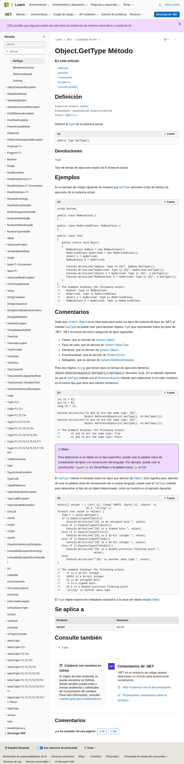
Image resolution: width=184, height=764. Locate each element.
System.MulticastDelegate (117, 360)
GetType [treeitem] (18, 61)
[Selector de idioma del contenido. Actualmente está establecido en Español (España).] (17, 748)
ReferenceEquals (109, 377)
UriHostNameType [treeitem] (17, 607)
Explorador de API (87, 39)
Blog (81, 756)
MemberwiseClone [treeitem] (23, 67)
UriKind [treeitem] (11, 614)
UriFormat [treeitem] (12, 594)
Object (138, 478)
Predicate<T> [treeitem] (14, 146)
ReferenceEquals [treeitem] (22, 74)
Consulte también (67, 87)
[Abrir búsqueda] (160, 5)
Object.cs (70, 115)
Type (72, 124)
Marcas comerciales (37, 761)
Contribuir (95, 756)
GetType (124, 187)
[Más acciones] (175, 40)
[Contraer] (44, 37)
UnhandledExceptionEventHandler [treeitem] (26, 559)
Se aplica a (64, 82)
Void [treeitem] (9, 721)
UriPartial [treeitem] (12, 627)
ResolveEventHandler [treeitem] (19, 205)
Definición (63, 68)
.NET (69, 39)
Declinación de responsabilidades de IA (25, 756)
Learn (59, 39)
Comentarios (65, 77)
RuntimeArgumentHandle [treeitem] (21, 212)
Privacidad (111, 756)
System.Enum (116, 354)
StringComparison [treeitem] (17, 303)
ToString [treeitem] (17, 80)
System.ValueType (116, 344)
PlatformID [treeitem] (13, 133)
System (84, 106)
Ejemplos (63, 72)
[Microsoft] (6, 5)
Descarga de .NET (167, 14)
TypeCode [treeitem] (13, 478)
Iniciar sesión (172, 4)
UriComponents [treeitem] (16, 581)
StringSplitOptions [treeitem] (17, 316)
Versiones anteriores (62, 756)
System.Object (77, 321)
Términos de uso (12, 761)
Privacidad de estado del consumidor (145, 756)
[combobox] (24, 44)
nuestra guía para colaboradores (80, 698)
